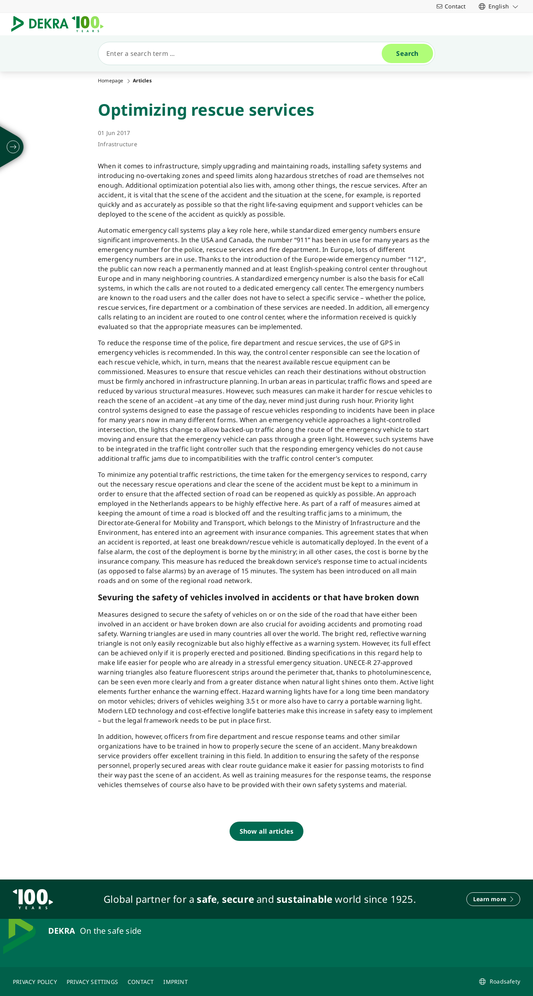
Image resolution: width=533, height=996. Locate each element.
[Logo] (60, 24)
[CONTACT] (141, 981)
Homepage (111, 81)
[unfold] (13, 147)
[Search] (243, 53)
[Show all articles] (266, 831)
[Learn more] (493, 899)
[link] (498, 6)
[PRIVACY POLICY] (35, 981)
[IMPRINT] (175, 981)
